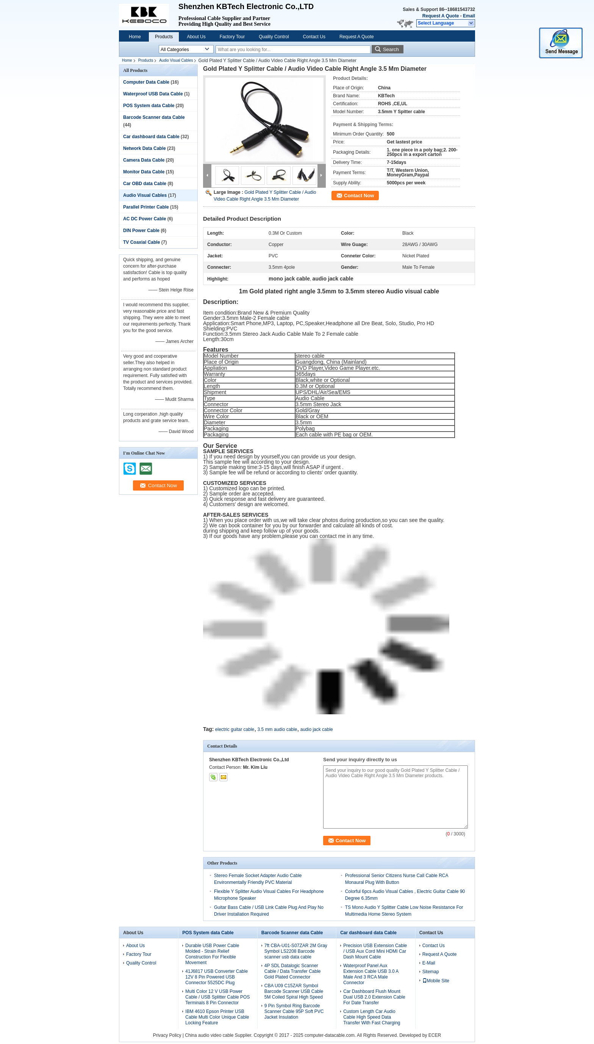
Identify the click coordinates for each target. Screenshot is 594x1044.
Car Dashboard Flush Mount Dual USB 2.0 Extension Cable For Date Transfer (374, 997)
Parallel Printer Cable (146, 207)
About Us (196, 36)
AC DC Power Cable (144, 218)
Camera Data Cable (143, 160)
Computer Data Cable (146, 82)
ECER (434, 1035)
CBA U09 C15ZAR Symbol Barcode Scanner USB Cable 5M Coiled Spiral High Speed (293, 991)
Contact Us (314, 36)
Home (135, 36)
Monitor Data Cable (143, 172)
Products (164, 36)
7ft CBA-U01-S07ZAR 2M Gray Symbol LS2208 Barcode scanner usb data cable (295, 951)
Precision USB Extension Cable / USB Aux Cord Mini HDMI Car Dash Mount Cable (375, 951)
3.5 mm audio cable (277, 729)
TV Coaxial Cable (141, 242)
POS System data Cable (148, 105)
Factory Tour (232, 36)
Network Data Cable (144, 148)
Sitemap (430, 971)
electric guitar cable (234, 729)
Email (469, 16)
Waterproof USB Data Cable (153, 94)
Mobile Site (435, 980)
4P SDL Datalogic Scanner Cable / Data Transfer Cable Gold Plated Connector (292, 971)
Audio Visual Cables (176, 60)
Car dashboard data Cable (151, 136)
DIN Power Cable (141, 230)
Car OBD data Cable (144, 183)
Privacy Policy (167, 1035)
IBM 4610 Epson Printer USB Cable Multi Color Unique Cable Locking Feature (217, 1017)
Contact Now (359, 195)
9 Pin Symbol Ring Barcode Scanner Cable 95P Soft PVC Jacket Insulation (294, 1011)
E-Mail (428, 963)
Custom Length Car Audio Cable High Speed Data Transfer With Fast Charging (371, 1017)
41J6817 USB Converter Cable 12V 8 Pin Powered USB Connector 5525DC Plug (216, 977)
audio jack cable (316, 729)
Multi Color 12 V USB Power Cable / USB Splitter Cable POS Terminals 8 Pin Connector (217, 997)
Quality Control (274, 36)
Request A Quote (440, 16)
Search (391, 49)
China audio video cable (209, 1035)
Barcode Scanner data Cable (154, 117)
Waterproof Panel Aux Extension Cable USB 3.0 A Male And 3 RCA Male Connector (370, 974)
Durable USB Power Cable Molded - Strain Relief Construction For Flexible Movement (212, 954)
